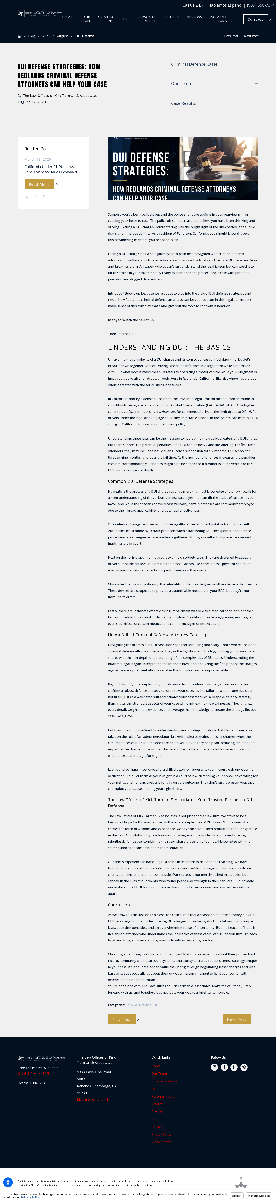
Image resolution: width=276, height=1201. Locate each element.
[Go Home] (21, 36)
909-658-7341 (34, 1073)
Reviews (158, 1111)
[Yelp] (234, 1067)
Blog (31, 36)
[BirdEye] (244, 1067)
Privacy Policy (161, 1134)
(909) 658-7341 (261, 5)
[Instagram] (214, 1067)
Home (156, 1066)
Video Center (161, 1142)
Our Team (159, 1073)
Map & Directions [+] (92, 1099)
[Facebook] (224, 1067)
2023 (46, 36)
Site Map (158, 1127)
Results (157, 1104)
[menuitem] (67, 19)
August (62, 36)
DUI (156, 1005)
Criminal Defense (138, 1005)
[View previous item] (27, 197)
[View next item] (43, 197)
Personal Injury (163, 1096)
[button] (8, 1182)
